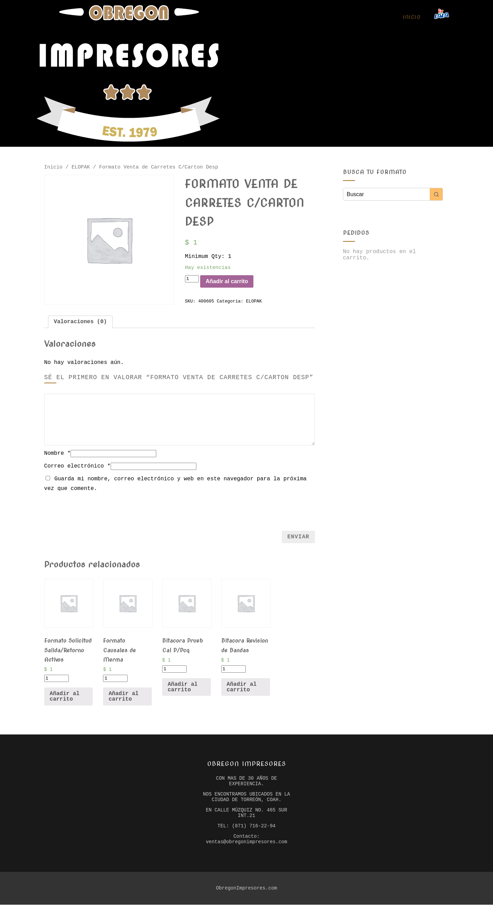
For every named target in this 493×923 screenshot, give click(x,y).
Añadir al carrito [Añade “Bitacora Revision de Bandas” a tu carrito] (242, 695)
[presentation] (179, 517)
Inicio (411, 17)
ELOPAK (81, 167)
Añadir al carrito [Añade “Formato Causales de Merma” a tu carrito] (123, 705)
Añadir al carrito (236, 287)
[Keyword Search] (386, 194)
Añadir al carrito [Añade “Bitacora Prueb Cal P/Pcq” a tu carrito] (182, 695)
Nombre (57, 460)
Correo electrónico (77, 473)
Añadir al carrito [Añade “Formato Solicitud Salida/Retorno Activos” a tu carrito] (65, 705)
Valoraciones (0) (80, 328)
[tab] (80, 328)
